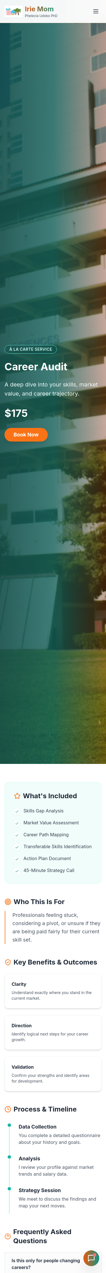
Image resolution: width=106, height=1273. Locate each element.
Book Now (26, 435)
